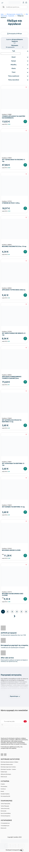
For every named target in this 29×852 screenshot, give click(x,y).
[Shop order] (14, 47)
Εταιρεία (3, 784)
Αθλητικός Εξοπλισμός (6, 774)
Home (2, 14)
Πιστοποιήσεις (4, 786)
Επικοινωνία (3, 828)
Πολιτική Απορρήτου (19, 726)
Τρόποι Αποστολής (5, 808)
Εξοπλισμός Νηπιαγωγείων (7, 764)
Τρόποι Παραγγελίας (5, 803)
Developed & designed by (14, 850)
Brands (2, 791)
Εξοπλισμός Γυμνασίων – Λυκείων (8, 769)
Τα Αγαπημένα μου (5, 825)
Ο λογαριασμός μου (5, 823)
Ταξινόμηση (14, 45)
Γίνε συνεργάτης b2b (5, 796)
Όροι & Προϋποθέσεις (6, 813)
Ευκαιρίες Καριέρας (5, 793)
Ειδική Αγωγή (4, 776)
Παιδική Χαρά (4, 771)
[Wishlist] (26, 87)
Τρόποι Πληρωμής (5, 806)
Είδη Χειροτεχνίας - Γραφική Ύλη (15, 14)
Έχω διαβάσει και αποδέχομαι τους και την (14, 725)
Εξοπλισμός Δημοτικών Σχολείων (8, 766)
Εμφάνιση (15, 41)
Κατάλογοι (3, 788)
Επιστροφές (3, 810)
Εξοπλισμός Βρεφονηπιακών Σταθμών (9, 762)
